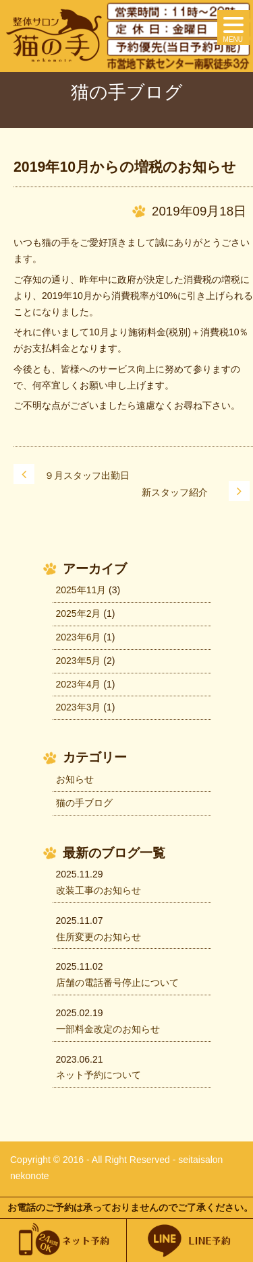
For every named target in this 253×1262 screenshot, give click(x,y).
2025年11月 (81, 590)
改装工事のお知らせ (98, 890)
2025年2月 (78, 613)
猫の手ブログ (84, 802)
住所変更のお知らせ (98, 936)
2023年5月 (78, 660)
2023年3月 (78, 707)
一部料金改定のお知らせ (108, 1029)
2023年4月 (78, 684)
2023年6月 (78, 637)
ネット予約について (98, 1074)
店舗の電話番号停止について (117, 982)
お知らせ (75, 779)
